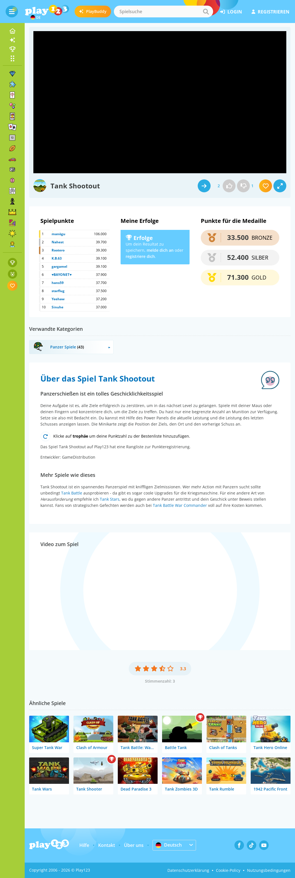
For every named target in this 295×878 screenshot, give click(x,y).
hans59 (58, 282)
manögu (58, 234)
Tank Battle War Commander (180, 505)
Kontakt (106, 845)
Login (231, 12)
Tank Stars (109, 499)
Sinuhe (57, 307)
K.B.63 (57, 258)
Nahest (58, 242)
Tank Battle (71, 493)
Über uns (134, 845)
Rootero (58, 250)
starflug (58, 290)
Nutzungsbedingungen (269, 870)
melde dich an (160, 250)
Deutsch (169, 845)
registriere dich (140, 256)
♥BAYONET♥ (62, 274)
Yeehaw (58, 299)
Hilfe (84, 845)
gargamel (59, 266)
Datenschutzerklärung (188, 870)
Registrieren (270, 12)
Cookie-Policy (228, 870)
